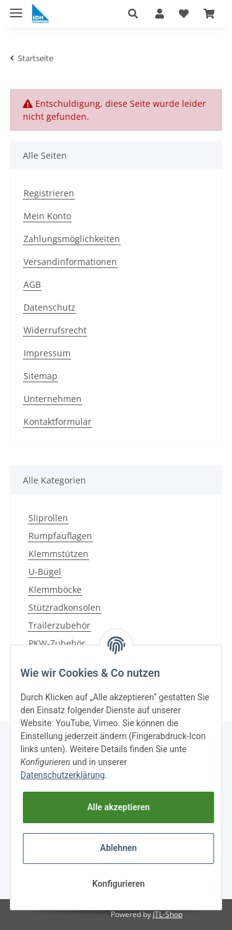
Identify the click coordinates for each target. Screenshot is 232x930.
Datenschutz (49, 307)
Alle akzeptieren (118, 807)
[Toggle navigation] (16, 7)
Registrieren (49, 193)
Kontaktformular (58, 421)
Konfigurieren (118, 884)
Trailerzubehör (59, 625)
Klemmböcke (55, 589)
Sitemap (41, 376)
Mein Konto (47, 216)
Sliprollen (48, 518)
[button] (138, 13)
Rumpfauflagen (60, 536)
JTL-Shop (168, 914)
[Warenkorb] (209, 13)
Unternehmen (53, 398)
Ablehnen (118, 848)
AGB (32, 284)
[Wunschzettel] (183, 13)
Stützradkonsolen (64, 607)
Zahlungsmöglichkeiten (72, 239)
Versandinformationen (70, 261)
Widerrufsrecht (55, 330)
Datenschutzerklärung (62, 775)
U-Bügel (44, 571)
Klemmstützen (58, 553)
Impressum (47, 353)
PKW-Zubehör (56, 643)
